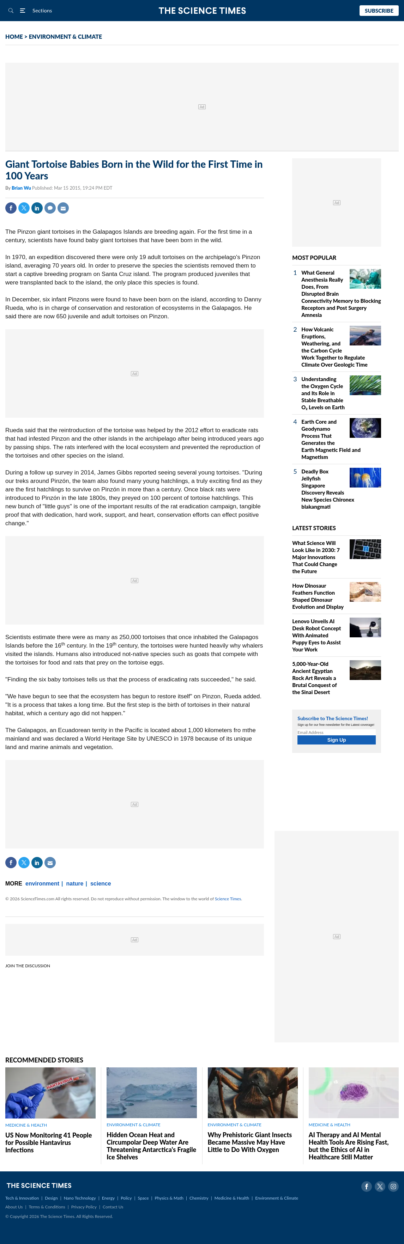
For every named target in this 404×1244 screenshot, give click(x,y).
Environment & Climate (276, 1198)
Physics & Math (169, 1198)
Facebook (11, 208)
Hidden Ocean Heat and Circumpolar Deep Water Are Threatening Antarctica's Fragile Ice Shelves (151, 1146)
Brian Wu (22, 188)
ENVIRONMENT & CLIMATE (65, 36)
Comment (50, 208)
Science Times (228, 898)
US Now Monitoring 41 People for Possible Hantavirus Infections (48, 1142)
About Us (14, 1206)
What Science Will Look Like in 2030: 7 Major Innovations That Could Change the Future (316, 557)
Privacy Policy (84, 1206)
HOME (14, 36)
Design (51, 1198)
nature (75, 884)
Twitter (24, 208)
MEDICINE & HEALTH (26, 1125)
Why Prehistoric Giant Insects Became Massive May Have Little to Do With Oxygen (250, 1142)
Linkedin (37, 208)
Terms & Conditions (47, 1206)
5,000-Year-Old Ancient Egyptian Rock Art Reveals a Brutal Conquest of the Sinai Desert (314, 678)
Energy (108, 1198)
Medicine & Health (232, 1198)
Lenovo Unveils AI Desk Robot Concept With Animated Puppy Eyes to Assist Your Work (316, 635)
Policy (126, 1198)
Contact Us (113, 1206)
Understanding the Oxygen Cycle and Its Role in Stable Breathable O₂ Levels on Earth (323, 393)
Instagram (393, 1186)
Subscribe (379, 10)
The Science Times (202, 10)
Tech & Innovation (22, 1198)
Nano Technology (80, 1198)
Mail (63, 208)
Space (143, 1198)
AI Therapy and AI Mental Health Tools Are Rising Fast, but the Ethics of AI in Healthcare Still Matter (349, 1146)
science (100, 884)
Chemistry (199, 1198)
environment (42, 884)
